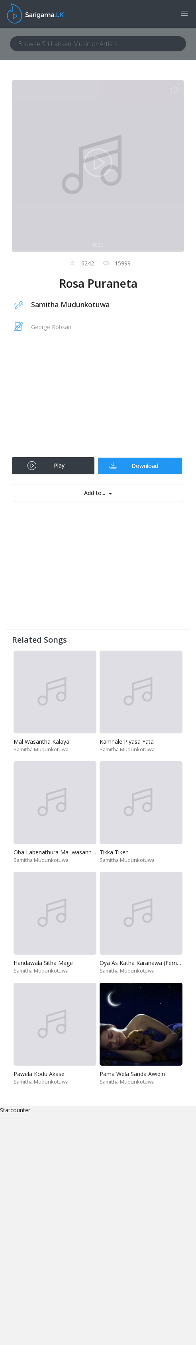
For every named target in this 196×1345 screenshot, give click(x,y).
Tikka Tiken (114, 852)
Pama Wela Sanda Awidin (132, 1074)
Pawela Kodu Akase (39, 1074)
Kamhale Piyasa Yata (127, 741)
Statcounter (15, 1110)
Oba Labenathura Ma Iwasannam (57, 852)
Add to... (95, 493)
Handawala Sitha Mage (43, 963)
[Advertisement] (98, 399)
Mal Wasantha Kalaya (41, 741)
